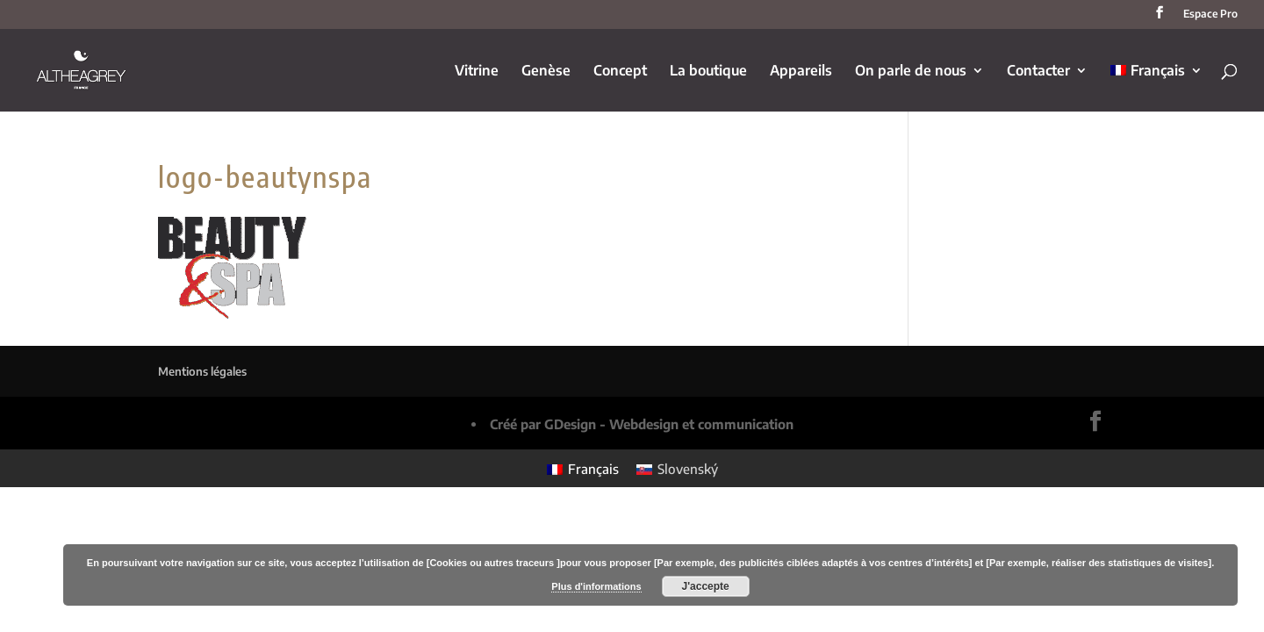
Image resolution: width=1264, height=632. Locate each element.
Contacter (1038, 71)
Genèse (546, 71)
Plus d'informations (596, 586)
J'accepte (705, 586)
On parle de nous (910, 71)
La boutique (708, 71)
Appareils (801, 71)
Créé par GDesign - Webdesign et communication (642, 424)
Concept (620, 71)
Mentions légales (202, 371)
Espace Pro (1210, 14)
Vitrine (477, 71)
